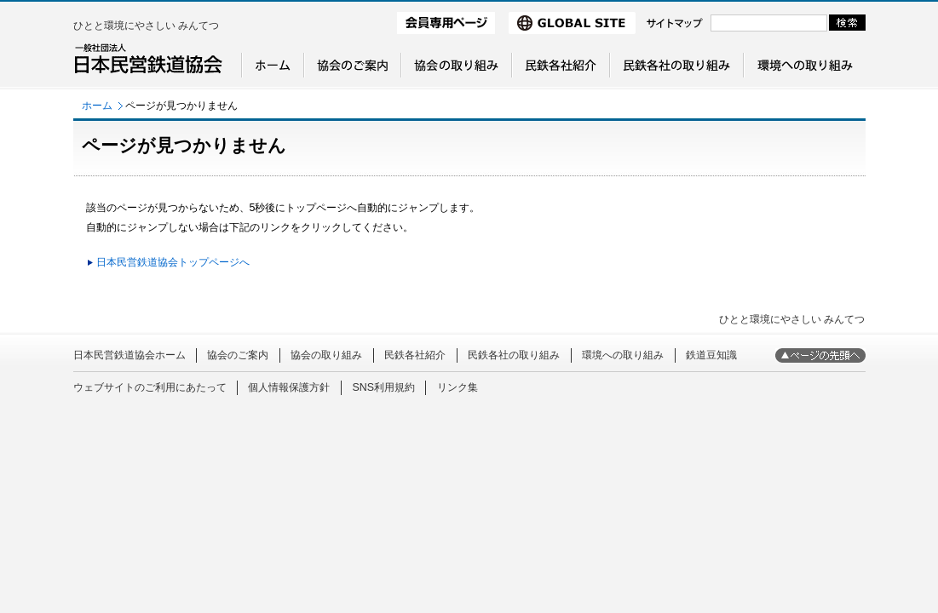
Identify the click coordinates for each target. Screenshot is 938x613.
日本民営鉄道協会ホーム (129, 355)
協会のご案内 (237, 355)
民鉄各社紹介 (415, 355)
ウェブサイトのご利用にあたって (150, 387)
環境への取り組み (623, 355)
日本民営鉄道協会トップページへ (173, 262)
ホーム (97, 106)
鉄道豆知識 (711, 355)
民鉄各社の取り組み (514, 355)
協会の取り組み (326, 355)
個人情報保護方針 (289, 387)
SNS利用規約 (383, 387)
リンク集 (457, 387)
